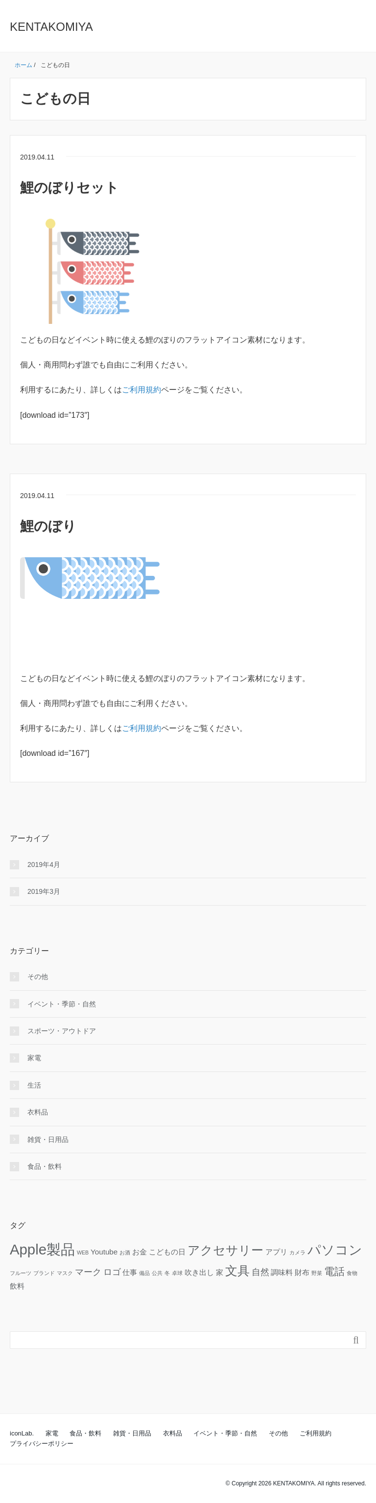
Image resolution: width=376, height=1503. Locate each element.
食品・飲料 (44, 1166)
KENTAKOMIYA (51, 26)
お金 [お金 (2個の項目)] (139, 1252)
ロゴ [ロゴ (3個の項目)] (112, 1272)
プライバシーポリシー (41, 1443)
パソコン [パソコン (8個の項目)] (334, 1250)
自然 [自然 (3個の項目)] (260, 1272)
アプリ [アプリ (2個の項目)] (276, 1252)
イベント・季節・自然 (61, 1004)
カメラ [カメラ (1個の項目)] (297, 1252)
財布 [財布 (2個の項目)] (302, 1272)
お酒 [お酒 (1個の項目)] (124, 1252)
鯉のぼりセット (69, 187)
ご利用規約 (141, 390)
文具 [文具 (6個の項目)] (237, 1270)
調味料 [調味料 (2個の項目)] (282, 1272)
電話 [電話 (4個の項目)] (334, 1271)
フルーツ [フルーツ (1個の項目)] (20, 1273)
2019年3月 (43, 891)
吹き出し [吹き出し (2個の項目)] (199, 1272)
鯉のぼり (48, 526)
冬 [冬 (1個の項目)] (167, 1273)
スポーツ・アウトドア (61, 1031)
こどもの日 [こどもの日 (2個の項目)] (167, 1252)
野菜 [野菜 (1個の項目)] (316, 1273)
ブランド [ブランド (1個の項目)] (44, 1273)
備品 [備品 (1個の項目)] (144, 1273)
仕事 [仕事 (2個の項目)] (129, 1272)
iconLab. (22, 1433)
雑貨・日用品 (48, 1139)
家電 (34, 1058)
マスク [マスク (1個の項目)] (65, 1273)
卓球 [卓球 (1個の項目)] (177, 1273)
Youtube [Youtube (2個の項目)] (104, 1252)
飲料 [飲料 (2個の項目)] (17, 1286)
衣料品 (37, 1112)
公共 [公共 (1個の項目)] (157, 1273)
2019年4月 (43, 864)
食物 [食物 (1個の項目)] (352, 1273)
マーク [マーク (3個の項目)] (88, 1272)
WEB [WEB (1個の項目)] (83, 1252)
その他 (37, 976)
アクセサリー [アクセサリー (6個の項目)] (225, 1250)
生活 (34, 1085)
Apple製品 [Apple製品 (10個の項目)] (42, 1249)
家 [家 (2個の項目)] (219, 1272)
